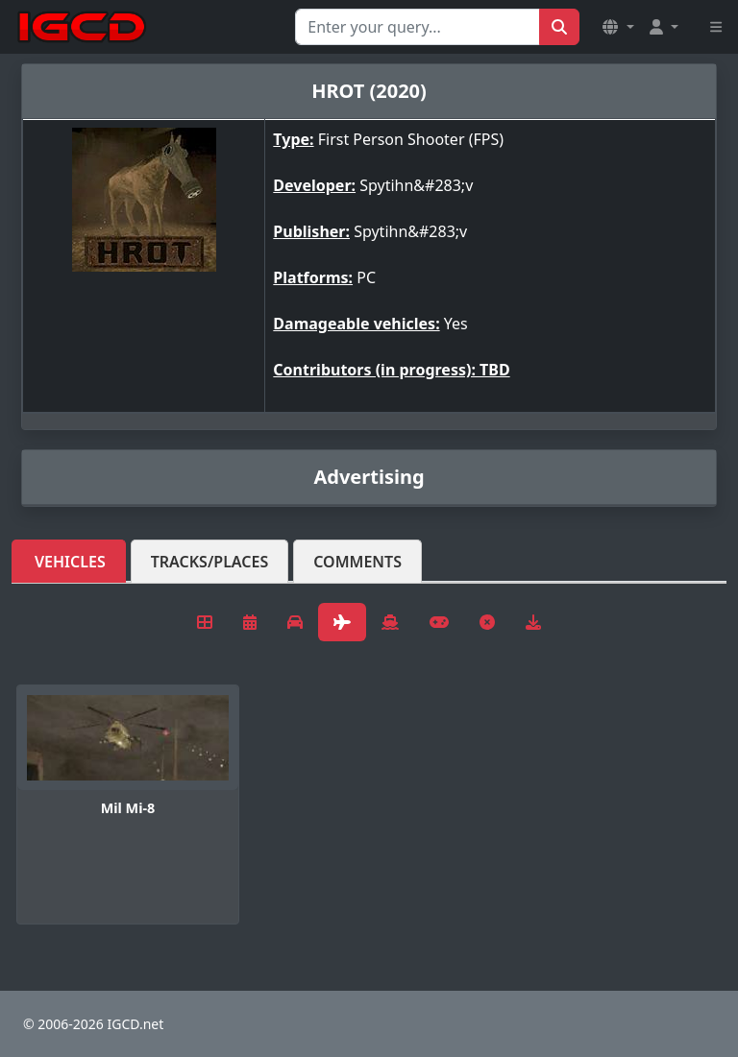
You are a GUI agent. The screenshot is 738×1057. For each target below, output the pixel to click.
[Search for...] (417, 27)
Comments (357, 561)
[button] (618, 27)
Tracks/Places (210, 561)
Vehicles (70, 561)
